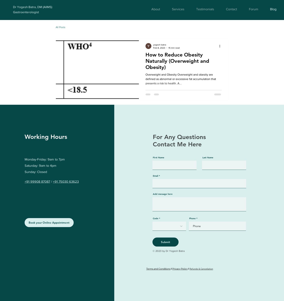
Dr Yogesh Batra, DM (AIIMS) (32, 7)
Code (155, 218)
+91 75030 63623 (66, 181)
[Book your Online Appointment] (49, 222)
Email (155, 176)
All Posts (60, 27)
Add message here (162, 194)
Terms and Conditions (158, 268)
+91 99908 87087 (37, 181)
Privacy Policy (180, 268)
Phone (192, 218)
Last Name (207, 157)
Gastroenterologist (26, 12)
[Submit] (165, 242)
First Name (158, 157)
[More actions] (221, 46)
